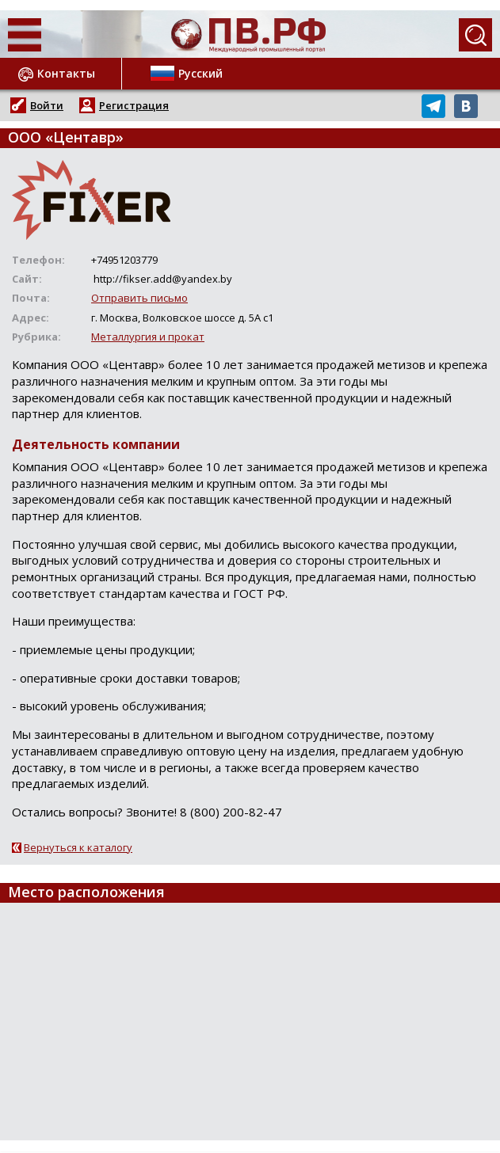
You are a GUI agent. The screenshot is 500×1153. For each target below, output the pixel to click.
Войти (46, 105)
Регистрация (134, 105)
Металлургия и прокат (147, 336)
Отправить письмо (139, 298)
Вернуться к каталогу (78, 847)
